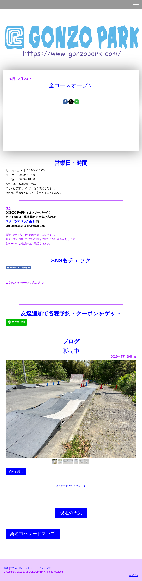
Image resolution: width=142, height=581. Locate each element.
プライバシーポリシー (22, 568)
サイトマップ (43, 568)
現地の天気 (71, 512)
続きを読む (16, 471)
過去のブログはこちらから (71, 486)
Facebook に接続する (18, 267)
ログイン (133, 575)
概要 (6, 568)
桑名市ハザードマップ (32, 533)
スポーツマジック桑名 (20, 221)
